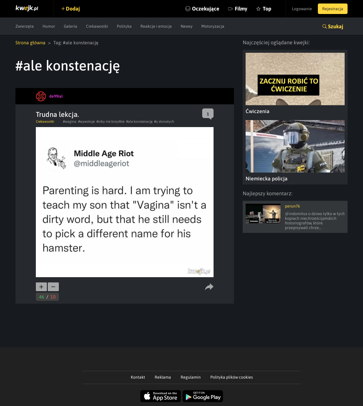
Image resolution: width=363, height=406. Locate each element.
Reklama (163, 377)
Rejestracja (332, 8)
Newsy (187, 26)
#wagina (69, 121)
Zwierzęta (24, 26)
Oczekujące (205, 9)
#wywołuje (86, 121)
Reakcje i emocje (156, 26)
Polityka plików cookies (231, 377)
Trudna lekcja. (57, 114)
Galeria (70, 26)
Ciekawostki (97, 26)
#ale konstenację (139, 121)
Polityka (124, 26)
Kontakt (138, 377)
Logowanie (302, 8)
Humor (49, 26)
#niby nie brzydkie (110, 121)
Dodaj (73, 9)
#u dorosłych (164, 121)
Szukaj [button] (335, 26)
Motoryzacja (212, 26)
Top (267, 9)
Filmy (241, 9)
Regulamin (191, 377)
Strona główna (30, 42)
